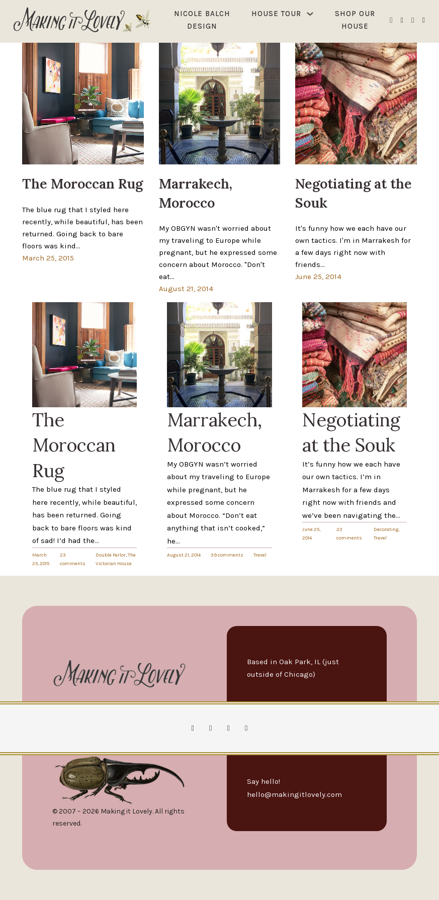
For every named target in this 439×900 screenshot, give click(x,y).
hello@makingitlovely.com (294, 794)
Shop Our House (355, 20)
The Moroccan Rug (74, 445)
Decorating (386, 529)
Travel (260, 555)
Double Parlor (111, 555)
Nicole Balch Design (202, 20)
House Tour (276, 13)
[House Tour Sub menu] (310, 14)
